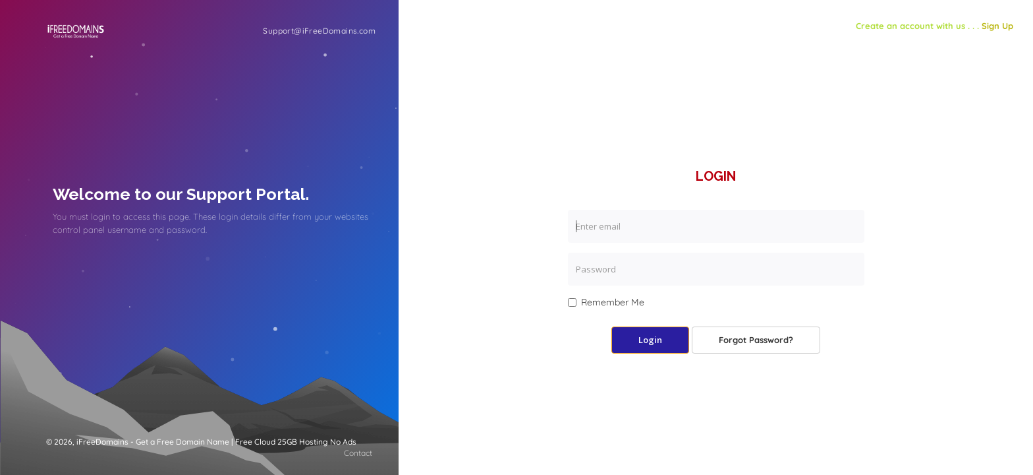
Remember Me (606, 302)
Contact (358, 453)
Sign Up (997, 25)
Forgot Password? (756, 339)
